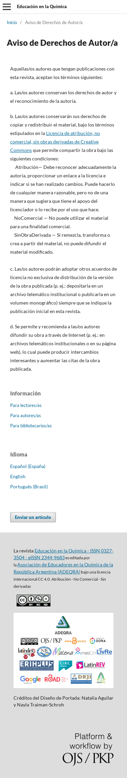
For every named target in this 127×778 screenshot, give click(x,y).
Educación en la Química (42, 6)
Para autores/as (25, 415)
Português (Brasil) (29, 486)
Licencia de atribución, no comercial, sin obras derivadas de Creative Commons (55, 141)
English (17, 476)
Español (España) (27, 466)
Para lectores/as (26, 405)
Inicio (12, 22)
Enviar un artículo (33, 517)
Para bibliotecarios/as (31, 425)
